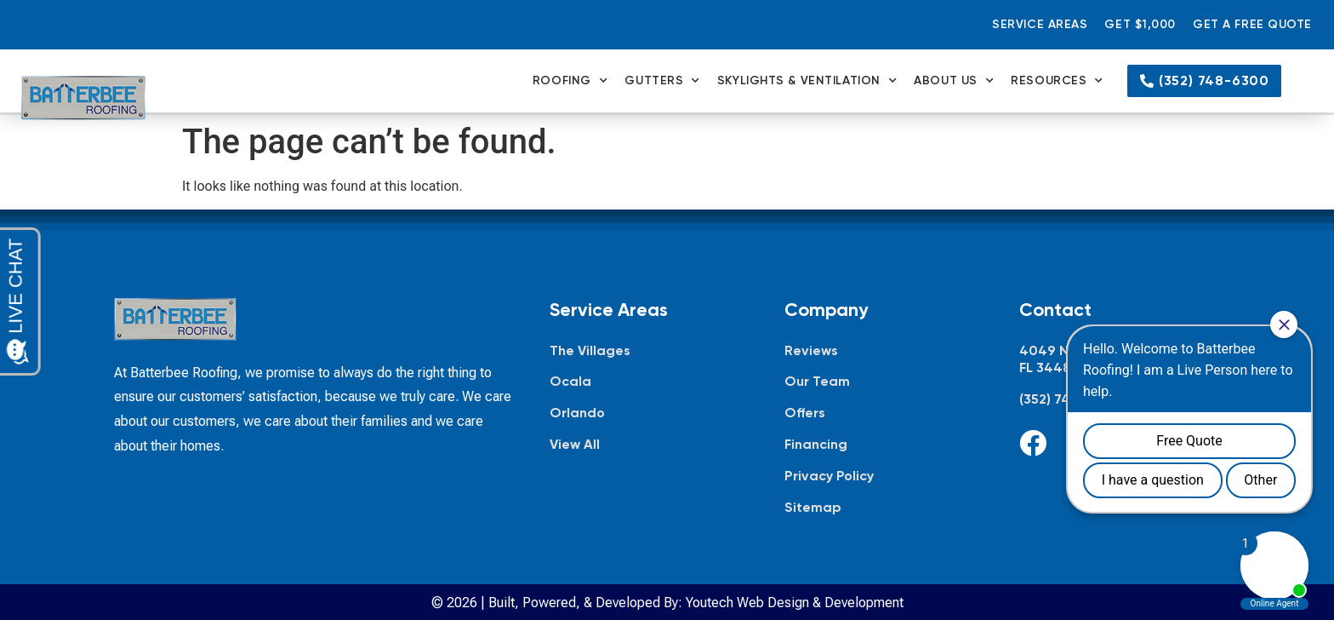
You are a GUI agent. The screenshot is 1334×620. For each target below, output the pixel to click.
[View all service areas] (650, 445)
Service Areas (1039, 24)
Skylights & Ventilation (807, 81)
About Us (954, 81)
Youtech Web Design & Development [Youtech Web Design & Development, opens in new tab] (795, 602)
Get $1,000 (1140, 24)
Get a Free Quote (1252, 24)
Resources (1057, 81)
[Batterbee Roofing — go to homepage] (83, 98)
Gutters (661, 81)
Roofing (570, 81)
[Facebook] (1032, 442)
